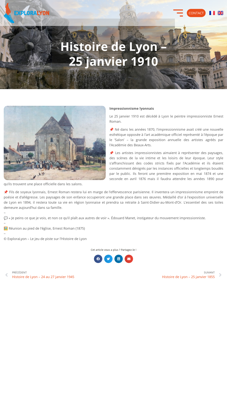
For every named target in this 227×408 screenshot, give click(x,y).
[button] (98, 259)
